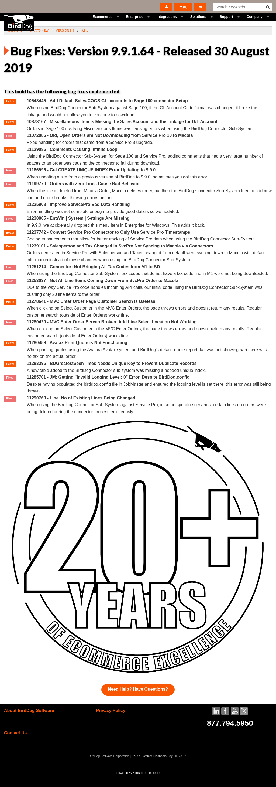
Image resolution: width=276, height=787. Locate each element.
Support (226, 23)
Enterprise (134, 23)
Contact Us (15, 745)
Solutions (198, 23)
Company (255, 23)
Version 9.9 (65, 42)
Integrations (167, 23)
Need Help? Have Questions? (138, 701)
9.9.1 (84, 42)
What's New (39, 42)
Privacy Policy (110, 722)
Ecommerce (102, 23)
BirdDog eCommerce (146, 784)
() (183, 7)
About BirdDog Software (29, 722)
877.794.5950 (230, 735)
